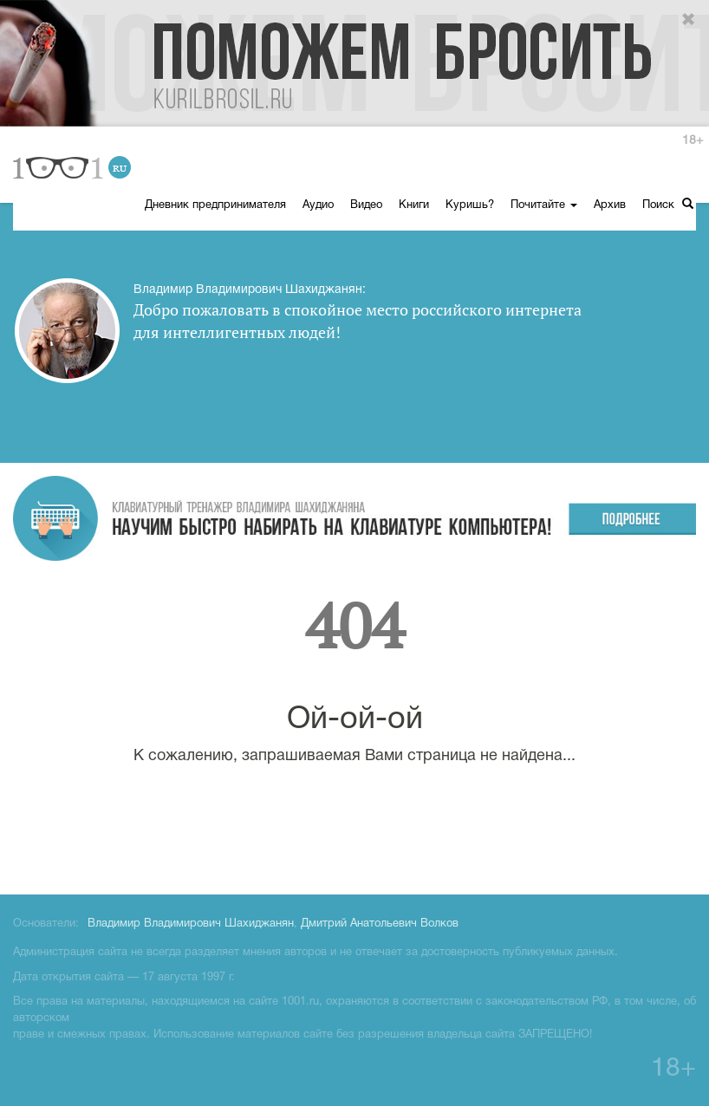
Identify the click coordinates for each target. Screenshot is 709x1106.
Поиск (667, 204)
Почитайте (544, 205)
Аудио (318, 205)
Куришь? (470, 205)
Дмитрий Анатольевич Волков (380, 924)
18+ (692, 140)
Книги (414, 205)
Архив (610, 205)
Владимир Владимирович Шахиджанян (191, 924)
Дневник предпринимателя (215, 205)
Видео (366, 205)
